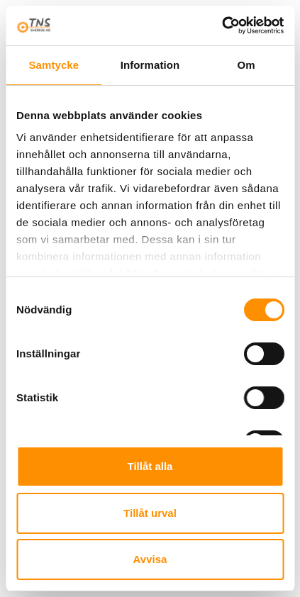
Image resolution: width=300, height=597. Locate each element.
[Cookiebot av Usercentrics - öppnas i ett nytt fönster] (222, 25)
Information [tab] (150, 65)
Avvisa (150, 559)
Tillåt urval (150, 513)
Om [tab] (246, 65)
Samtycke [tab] (53, 65)
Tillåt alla (150, 466)
